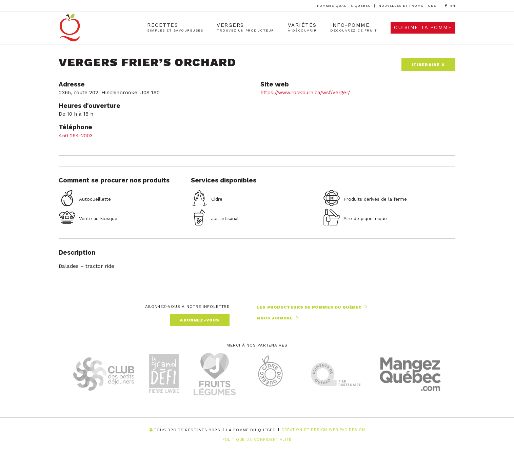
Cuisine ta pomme (423, 28)
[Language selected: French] (452, 5)
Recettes (175, 28)
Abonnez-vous (199, 318)
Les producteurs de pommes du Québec (313, 305)
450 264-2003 (77, 134)
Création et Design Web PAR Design (323, 430)
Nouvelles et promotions (407, 5)
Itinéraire (428, 62)
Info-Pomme (353, 28)
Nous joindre (278, 316)
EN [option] (452, 5)
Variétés (302, 28)
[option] (452, 6)
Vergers (245, 28)
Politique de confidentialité (257, 439)
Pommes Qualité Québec (344, 5)
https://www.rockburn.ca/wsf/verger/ (307, 91)
